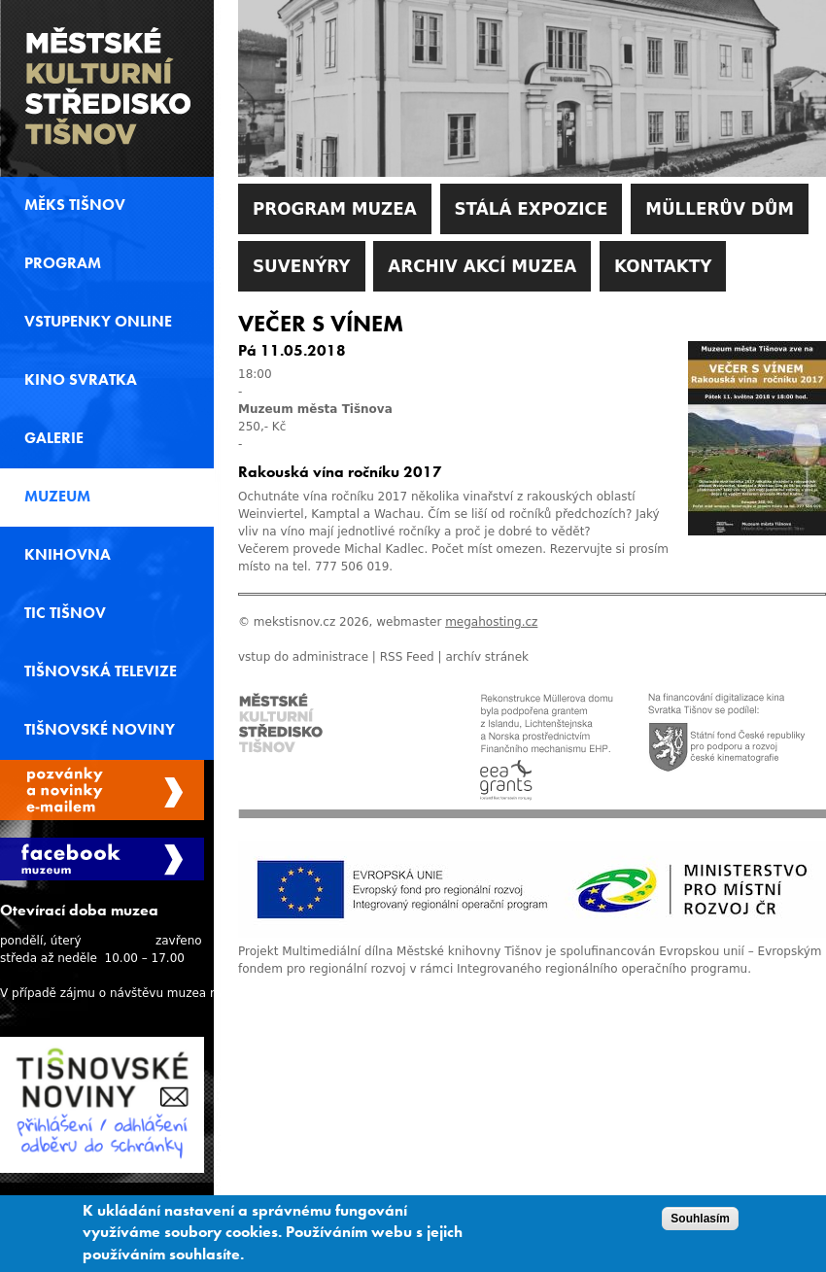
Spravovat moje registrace (102, 790)
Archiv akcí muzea (482, 266)
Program (62, 263)
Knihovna (67, 555)
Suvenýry (302, 266)
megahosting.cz (491, 622)
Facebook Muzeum (102, 859)
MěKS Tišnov (74, 205)
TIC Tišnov (65, 613)
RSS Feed (407, 657)
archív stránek (487, 657)
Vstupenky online (98, 321)
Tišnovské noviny (99, 729)
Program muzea (335, 209)
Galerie (54, 438)
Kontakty (662, 266)
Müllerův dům (719, 209)
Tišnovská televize (100, 671)
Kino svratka (80, 380)
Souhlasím (700, 1221)
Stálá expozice (531, 209)
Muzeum (57, 496)
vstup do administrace (303, 657)
